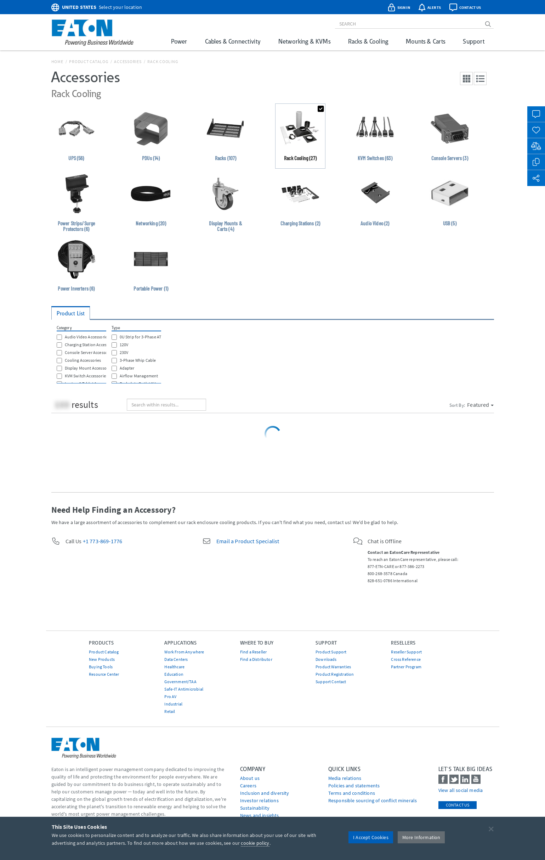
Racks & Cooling (368, 41)
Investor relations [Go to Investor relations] (259, 800)
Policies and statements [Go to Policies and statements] (354, 785)
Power (179, 41)
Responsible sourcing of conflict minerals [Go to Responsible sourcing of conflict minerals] (372, 800)
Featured (480, 404)
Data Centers (176, 659)
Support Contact (331, 681)
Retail (169, 711)
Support (473, 41)
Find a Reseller (253, 651)
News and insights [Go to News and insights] (259, 815)
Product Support (331, 651)
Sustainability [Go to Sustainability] (254, 808)
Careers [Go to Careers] (248, 785)
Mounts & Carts (425, 41)
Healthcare (174, 666)
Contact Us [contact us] (458, 805)
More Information (421, 837)
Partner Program (406, 666)
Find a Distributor (256, 659)
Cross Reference (405, 659)
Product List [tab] (71, 313)
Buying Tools (101, 666)
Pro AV (170, 696)
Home (57, 61)
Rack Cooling (162, 61)
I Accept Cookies (370, 837)
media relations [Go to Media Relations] (344, 778)
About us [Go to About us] (250, 778)
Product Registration (335, 674)
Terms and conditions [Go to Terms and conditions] (351, 793)
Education (173, 674)
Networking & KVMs (304, 41)
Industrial (173, 704)
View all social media (460, 790)
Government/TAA (180, 681)
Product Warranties (333, 666)
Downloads (326, 659)
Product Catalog (88, 61)
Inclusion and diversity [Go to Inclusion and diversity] (264, 793)
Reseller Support (406, 651)
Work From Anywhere (184, 651)
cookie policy (255, 843)
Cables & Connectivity (233, 41)
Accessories (127, 61)
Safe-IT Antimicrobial (183, 689)
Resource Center (104, 674)
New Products (102, 659)
